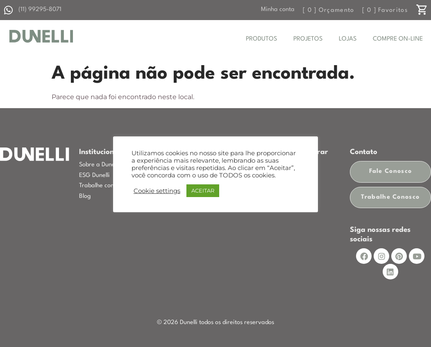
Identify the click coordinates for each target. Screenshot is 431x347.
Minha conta (278, 10)
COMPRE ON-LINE (398, 39)
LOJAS (347, 39)
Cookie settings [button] (157, 191)
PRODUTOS (261, 39)
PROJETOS (307, 39)
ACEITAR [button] (202, 190)
